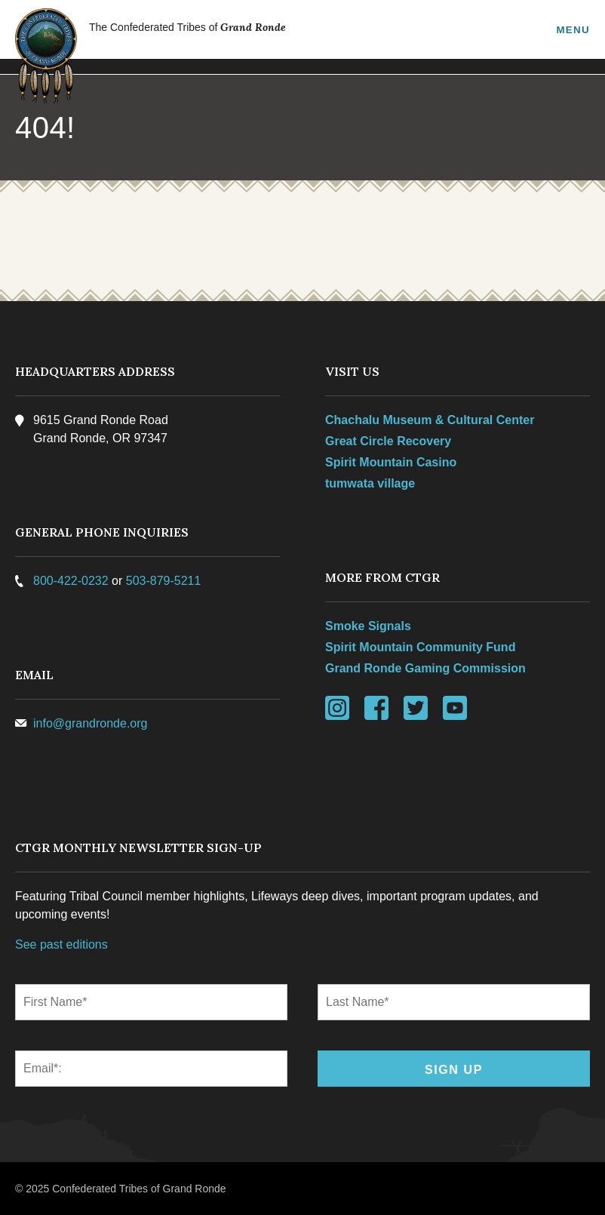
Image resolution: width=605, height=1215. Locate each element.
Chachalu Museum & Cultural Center (429, 420)
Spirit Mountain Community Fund (420, 647)
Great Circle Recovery (388, 441)
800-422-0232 (71, 580)
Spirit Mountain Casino (390, 462)
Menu (573, 29)
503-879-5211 (163, 580)
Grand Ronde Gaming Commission (425, 668)
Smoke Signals (368, 626)
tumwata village (370, 483)
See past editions (61, 944)
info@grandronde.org (90, 723)
